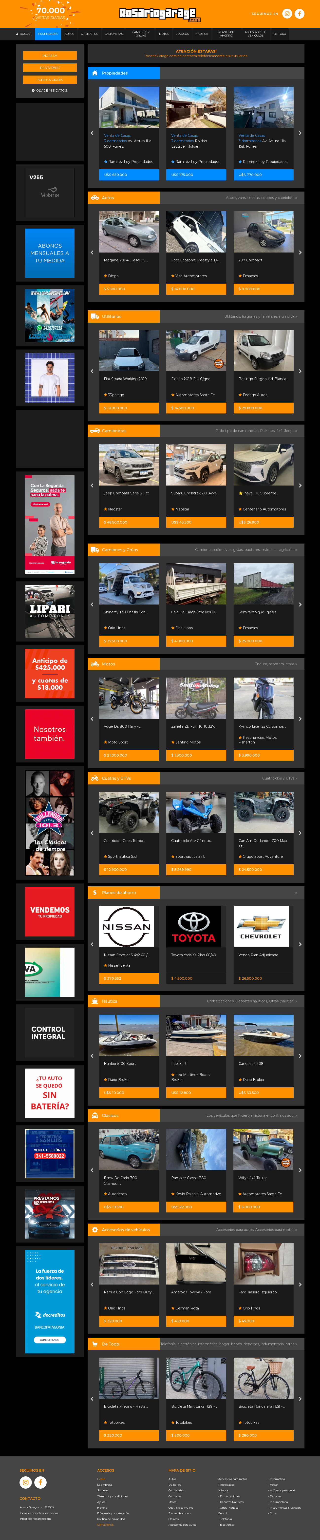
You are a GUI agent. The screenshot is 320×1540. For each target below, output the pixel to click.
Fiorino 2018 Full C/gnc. (191, 379)
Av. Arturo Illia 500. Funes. (127, 141)
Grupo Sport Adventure (261, 856)
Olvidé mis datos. (50, 90)
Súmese (102, 1490)
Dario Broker (117, 1079)
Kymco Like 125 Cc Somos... (262, 726)
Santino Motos (186, 742)
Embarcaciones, (221, 1001)
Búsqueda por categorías (113, 1513)
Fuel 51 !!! (178, 1063)
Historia (102, 1507)
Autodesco (115, 1194)
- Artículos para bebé (281, 1490)
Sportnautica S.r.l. (120, 856)
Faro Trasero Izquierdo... (259, 1292)
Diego (111, 276)
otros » (291, 1344)
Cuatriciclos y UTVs (181, 1507)
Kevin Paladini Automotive (196, 1194)
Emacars (248, 276)
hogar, (225, 1344)
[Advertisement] (50, 131)
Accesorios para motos (274, 1230)
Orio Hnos (114, 628)
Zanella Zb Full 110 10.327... (193, 726)
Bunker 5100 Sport (120, 1063)
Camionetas (176, 1490)
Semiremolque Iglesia (257, 612)
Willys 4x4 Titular (252, 1178)
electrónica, (187, 1344)
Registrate (50, 68)
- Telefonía (225, 1519)
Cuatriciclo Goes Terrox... (124, 840)
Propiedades (226, 1484)
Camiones (175, 1496)
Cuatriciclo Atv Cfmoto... (191, 840)
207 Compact (250, 260)
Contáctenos (105, 1524)
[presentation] (92, 133)
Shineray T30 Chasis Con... (126, 612)
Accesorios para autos (182, 1524)
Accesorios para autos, (235, 1230)
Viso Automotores (189, 276)
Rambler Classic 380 (188, 1178)
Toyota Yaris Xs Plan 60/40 (193, 955)
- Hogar (273, 1484)
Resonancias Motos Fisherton (258, 740)
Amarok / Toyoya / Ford (191, 1292)
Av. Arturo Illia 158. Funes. (262, 141)
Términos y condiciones (112, 1496)
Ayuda (101, 1502)
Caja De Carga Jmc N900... (194, 612)
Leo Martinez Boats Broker (190, 1077)
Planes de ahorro (179, 1513)
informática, (208, 1344)
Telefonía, (168, 1344)
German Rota (185, 1308)
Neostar (113, 509)
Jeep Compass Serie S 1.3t (126, 493)
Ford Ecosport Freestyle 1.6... (195, 260)
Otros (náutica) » (283, 1001)
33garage (114, 395)
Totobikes (114, 1422)
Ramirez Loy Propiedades (128, 161)
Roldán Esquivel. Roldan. (189, 141)
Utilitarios (175, 1484)
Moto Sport (116, 742)
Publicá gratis (50, 80)
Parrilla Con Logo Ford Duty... (129, 1292)
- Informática (276, 1479)
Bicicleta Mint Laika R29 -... (194, 1406)
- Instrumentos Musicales (284, 1507)
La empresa (104, 1484)
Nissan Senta (117, 965)
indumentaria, (273, 1344)
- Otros (272, 1513)
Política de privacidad (111, 1519)
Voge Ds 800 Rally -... (122, 726)
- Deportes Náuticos (231, 1502)
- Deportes (274, 1496)
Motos (172, 1502)
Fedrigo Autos (253, 395)
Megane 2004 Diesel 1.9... (126, 260)
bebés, (237, 1344)
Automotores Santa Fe (193, 395)
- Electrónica (226, 1524)
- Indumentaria (278, 1502)
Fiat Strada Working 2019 (125, 379)
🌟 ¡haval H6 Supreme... (259, 493)
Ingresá (50, 56)
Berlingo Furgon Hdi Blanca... (263, 379)
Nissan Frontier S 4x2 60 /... (127, 955)
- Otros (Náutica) (229, 1507)
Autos (172, 1479)
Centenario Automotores (262, 509)
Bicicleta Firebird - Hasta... (126, 1406)
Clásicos (174, 1519)
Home (101, 1479)
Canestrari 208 (251, 1063)
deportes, (252, 1344)
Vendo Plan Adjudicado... (260, 955)
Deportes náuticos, (252, 1001)
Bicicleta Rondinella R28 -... (262, 1406)
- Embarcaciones (229, 1496)
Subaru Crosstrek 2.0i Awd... (194, 493)
